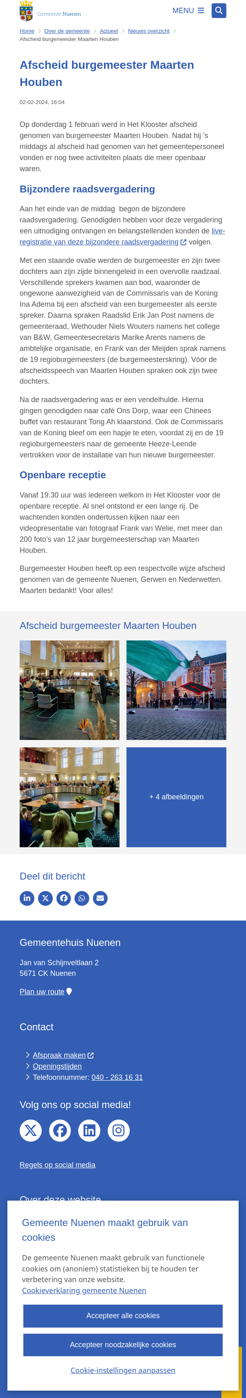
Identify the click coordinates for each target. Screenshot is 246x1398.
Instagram (119, 1131)
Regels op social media (57, 1165)
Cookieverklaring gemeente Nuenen (84, 1291)
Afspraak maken (63, 1055)
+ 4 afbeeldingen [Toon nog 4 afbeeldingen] (176, 797)
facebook (60, 1131)
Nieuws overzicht (149, 31)
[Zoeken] (219, 10)
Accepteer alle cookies (123, 1316)
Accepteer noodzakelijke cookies (123, 1345)
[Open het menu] (188, 10)
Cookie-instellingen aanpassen (122, 1370)
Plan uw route (46, 992)
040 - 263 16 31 (117, 1077)
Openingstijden (57, 1066)
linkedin (89, 1131)
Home (27, 31)
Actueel (109, 31)
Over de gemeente (67, 31)
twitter (31, 1131)
